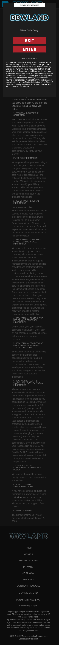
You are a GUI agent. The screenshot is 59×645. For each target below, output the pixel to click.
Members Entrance (29, 5)
